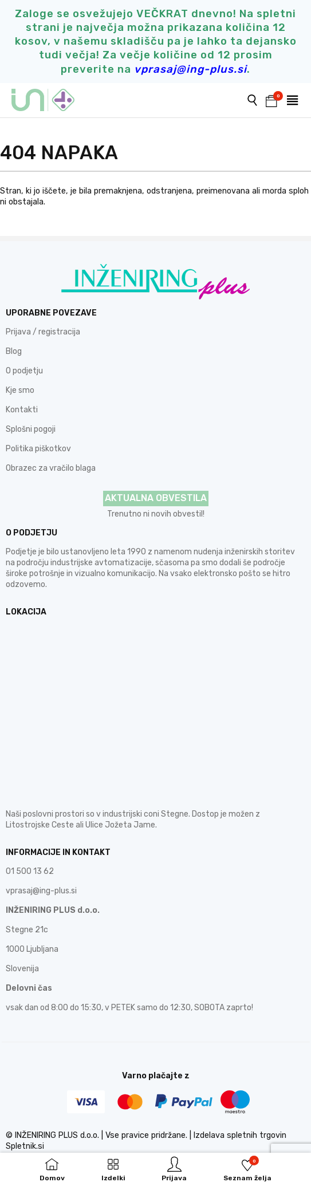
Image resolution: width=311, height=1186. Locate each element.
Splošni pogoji (31, 429)
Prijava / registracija (43, 332)
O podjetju (24, 371)
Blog (14, 351)
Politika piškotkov (38, 449)
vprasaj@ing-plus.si (41, 891)
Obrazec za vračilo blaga (51, 468)
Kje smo (20, 390)
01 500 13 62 (30, 871)
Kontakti (22, 410)
